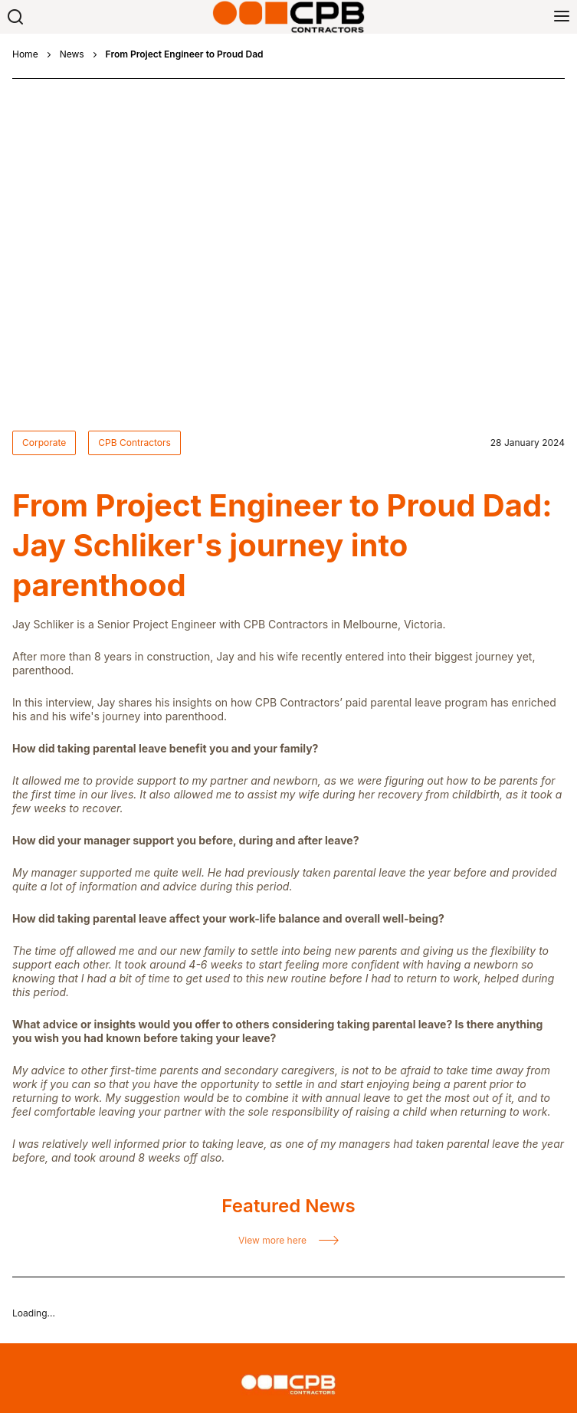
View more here (272, 871)
